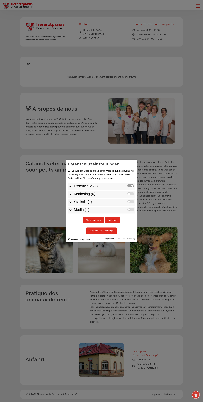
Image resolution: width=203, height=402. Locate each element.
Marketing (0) (84, 168)
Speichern (112, 194)
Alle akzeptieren (93, 194)
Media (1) (81, 184)
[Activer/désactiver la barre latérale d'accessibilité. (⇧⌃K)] (196, 395)
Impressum (109, 213)
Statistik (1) (83, 176)
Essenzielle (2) (86, 160)
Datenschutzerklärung (126, 213)
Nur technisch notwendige (101, 205)
